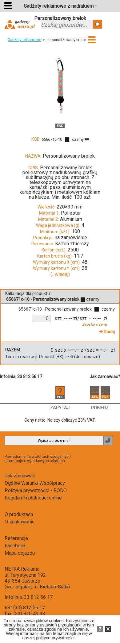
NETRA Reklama (22, 569)
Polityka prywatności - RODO (36, 490)
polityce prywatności (55, 637)
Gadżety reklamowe (24, 40)
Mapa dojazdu (20, 553)
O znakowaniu (19, 522)
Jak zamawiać (20, 476)
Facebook (15, 546)
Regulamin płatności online (33, 498)
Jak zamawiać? (105, 376)
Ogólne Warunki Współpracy (35, 483)
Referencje (16, 538)
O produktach (19, 514)
